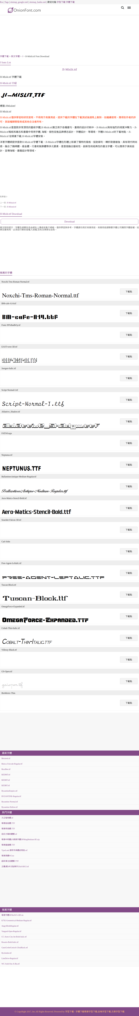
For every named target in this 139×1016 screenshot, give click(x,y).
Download (69, 221)
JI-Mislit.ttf (69, 69)
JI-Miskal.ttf (11, 203)
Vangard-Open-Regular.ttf (11, 931)
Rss (1, 2)
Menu (128, 6)
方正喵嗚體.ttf (7, 818)
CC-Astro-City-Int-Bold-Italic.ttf (14, 937)
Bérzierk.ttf (5, 758)
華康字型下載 (90, 1011)
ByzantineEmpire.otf (9, 791)
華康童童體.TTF (8, 845)
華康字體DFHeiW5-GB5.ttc (12, 915)
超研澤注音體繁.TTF (10, 861)
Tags (7, 2)
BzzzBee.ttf (5, 769)
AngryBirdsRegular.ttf (10, 926)
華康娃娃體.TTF (8, 823)
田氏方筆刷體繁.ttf (9, 834)
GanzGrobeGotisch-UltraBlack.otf (14, 948)
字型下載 (61, 2)
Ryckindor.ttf (6, 953)
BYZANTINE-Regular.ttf (11, 796)
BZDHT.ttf (5, 780)
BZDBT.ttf (5, 785)
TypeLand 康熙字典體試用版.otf (14, 850)
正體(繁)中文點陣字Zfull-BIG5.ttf (15, 867)
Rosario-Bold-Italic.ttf (9, 942)
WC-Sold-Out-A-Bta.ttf (10, 964)
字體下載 (70, 2)
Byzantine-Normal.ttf (9, 802)
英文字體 (15, 56)
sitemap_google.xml (19, 2)
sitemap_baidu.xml (37, 2)
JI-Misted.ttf (11, 207)
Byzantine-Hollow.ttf (9, 807)
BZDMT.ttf (5, 775)
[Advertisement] (69, 35)
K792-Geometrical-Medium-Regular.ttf (16, 921)
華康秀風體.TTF (8, 829)
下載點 (129, 291)
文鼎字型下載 (117, 1011)
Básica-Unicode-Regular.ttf (11, 764)
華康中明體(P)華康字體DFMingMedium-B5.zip (20, 839)
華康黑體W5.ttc (7, 856)
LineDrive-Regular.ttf (9, 958)
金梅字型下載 (104, 1011)
